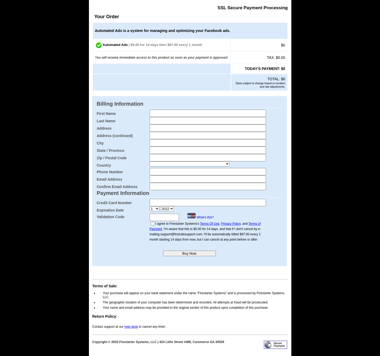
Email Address (109, 179)
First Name (106, 113)
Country (104, 165)
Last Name (106, 121)
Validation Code (111, 217)
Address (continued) (115, 136)
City (100, 143)
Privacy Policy (231, 224)
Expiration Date (110, 210)
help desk (131, 327)
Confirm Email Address (117, 187)
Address (104, 128)
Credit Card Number (114, 203)
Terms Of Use (209, 224)
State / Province (111, 150)
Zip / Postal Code (112, 158)
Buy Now (189, 253)
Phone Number (110, 172)
